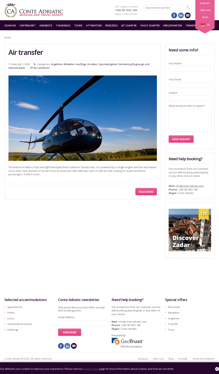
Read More (146, 192)
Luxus (10, 318)
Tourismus (63, 25)
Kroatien (92, 64)
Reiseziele (111, 25)
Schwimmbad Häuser (19, 324)
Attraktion (94, 25)
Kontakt (205, 3)
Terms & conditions (203, 358)
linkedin (181, 15)
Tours (78, 25)
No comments (42, 68)
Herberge (12, 329)
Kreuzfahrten (172, 25)
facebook (174, 15)
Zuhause (10, 25)
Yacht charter (150, 25)
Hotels (11, 312)
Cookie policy (90, 369)
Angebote (45, 25)
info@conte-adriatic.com (189, 186)
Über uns (205, 10)
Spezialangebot (108, 64)
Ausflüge (81, 64)
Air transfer (25, 52)
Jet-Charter (129, 25)
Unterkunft (28, 25)
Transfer (191, 25)
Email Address (66, 317)
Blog (205, 17)
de (205, 24)
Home (7, 37)
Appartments (14, 307)
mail (188, 15)
